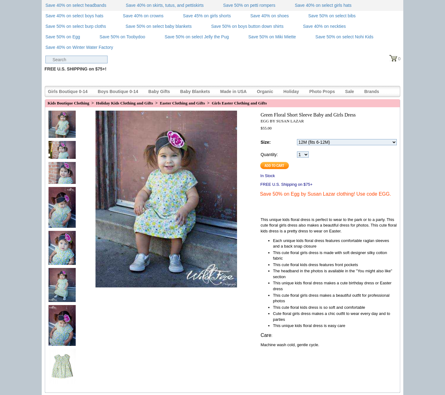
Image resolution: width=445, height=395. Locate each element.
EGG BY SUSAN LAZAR (282, 121)
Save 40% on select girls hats (323, 5)
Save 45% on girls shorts (207, 15)
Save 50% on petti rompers (249, 5)
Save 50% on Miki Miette (272, 36)
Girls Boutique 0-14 (67, 91)
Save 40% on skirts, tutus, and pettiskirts (165, 5)
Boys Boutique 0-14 (118, 91)
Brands (371, 91)
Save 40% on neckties (324, 26)
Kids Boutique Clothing (68, 103)
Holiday (291, 91)
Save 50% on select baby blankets (158, 26)
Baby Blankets (195, 91)
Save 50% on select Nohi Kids (345, 36)
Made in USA (233, 91)
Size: (266, 142)
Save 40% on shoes (269, 15)
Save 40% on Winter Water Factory (79, 47)
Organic (265, 91)
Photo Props (322, 91)
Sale (349, 91)
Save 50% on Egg (62, 36)
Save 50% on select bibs (331, 15)
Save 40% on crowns (143, 15)
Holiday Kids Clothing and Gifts (124, 103)
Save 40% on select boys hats (74, 15)
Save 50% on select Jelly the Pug (197, 36)
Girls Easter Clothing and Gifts (239, 103)
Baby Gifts (159, 91)
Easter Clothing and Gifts (182, 103)
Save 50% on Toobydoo (122, 36)
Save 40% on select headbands (75, 5)
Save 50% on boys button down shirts (247, 26)
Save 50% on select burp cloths (75, 26)
